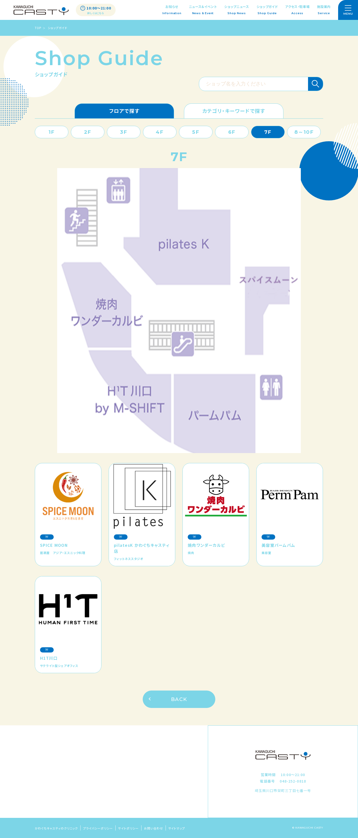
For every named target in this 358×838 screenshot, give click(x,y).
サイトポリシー (128, 828)
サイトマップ (176, 828)
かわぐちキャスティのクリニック (56, 828)
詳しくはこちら (95, 13)
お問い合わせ (153, 828)
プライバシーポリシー (98, 828)
